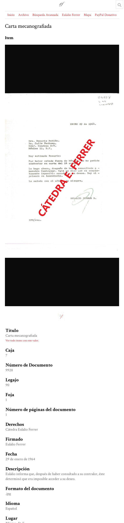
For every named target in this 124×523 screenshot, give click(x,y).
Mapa (87, 15)
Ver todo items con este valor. (22, 340)
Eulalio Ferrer (71, 15)
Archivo (23, 15)
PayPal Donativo (106, 15)
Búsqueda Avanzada (45, 15)
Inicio (11, 15)
